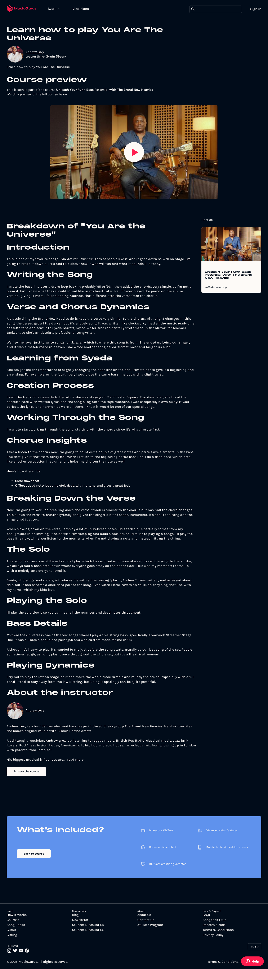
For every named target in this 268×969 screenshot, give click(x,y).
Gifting (12, 935)
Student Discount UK (88, 925)
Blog (75, 914)
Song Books (16, 925)
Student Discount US (88, 930)
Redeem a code (214, 925)
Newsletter (80, 920)
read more (75, 759)
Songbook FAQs (214, 920)
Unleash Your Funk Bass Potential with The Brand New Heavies (228, 275)
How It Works (17, 914)
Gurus (11, 930)
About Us (144, 914)
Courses (13, 920)
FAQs (206, 914)
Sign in (255, 9)
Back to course (33, 853)
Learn (52, 8)
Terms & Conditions (218, 930)
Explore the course (26, 771)
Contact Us (145, 920)
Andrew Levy (35, 52)
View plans (80, 9)
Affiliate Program (150, 925)
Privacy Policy (213, 935)
